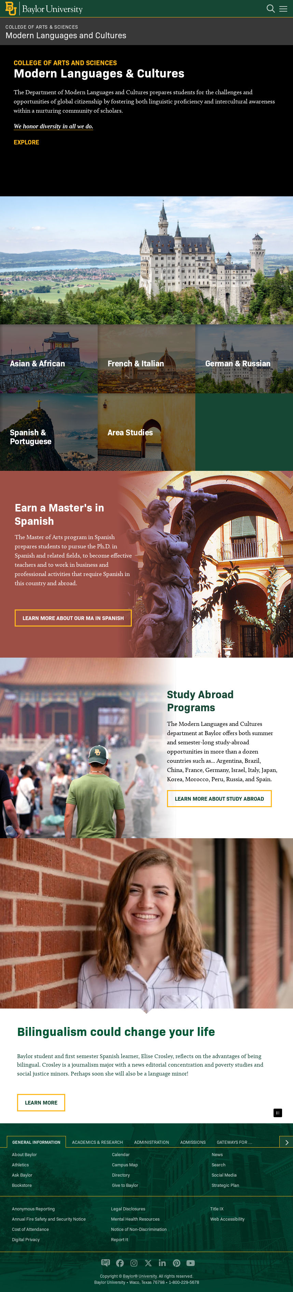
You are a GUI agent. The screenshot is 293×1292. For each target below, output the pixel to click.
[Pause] (278, 1113)
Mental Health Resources (135, 1219)
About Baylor (24, 1154)
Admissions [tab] (193, 1142)
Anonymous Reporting (33, 1208)
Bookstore (22, 1185)
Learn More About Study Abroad (219, 798)
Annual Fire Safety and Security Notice (49, 1219)
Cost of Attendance (30, 1229)
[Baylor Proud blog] (104, 1266)
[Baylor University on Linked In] (161, 1266)
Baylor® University (140, 1276)
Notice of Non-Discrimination (139, 1229)
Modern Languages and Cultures (65, 34)
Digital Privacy (26, 1239)
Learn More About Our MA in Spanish (73, 617)
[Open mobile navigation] (284, 10)
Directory (121, 1174)
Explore (26, 142)
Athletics (20, 1164)
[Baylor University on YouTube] (188, 1266)
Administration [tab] (151, 1142)
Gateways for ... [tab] (234, 1142)
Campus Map (125, 1164)
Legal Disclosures (128, 1208)
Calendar (121, 1154)
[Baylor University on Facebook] (119, 1266)
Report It (119, 1239)
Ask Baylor (22, 1174)
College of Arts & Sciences (41, 26)
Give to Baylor (125, 1185)
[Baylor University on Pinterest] (175, 1266)
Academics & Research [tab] (97, 1142)
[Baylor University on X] (147, 1266)
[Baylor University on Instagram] (133, 1266)
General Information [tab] (36, 1142)
